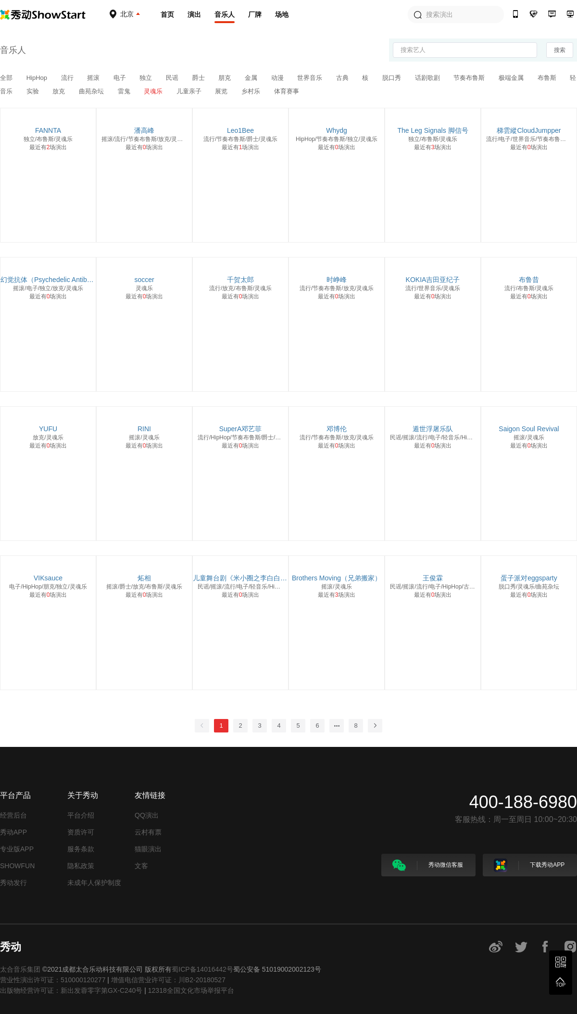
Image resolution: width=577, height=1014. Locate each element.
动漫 (278, 77)
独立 (146, 77)
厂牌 (255, 14)
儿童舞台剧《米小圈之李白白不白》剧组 (240, 578)
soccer (144, 279)
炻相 (144, 578)
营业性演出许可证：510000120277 (52, 980)
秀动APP (13, 832)
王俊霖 (433, 578)
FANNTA (48, 130)
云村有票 (148, 832)
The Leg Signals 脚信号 (432, 130)
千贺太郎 (240, 279)
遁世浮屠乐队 (433, 429)
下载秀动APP (529, 865)
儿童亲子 (189, 91)
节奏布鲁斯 (470, 77)
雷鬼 (125, 91)
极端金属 (512, 77)
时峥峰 (336, 279)
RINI (144, 429)
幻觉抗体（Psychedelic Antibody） (48, 279)
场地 (281, 14)
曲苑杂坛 (92, 91)
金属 (252, 77)
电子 (120, 77)
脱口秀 (392, 77)
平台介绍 (80, 815)
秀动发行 (13, 882)
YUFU (48, 429)
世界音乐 (310, 77)
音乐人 (224, 14)
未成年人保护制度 (94, 882)
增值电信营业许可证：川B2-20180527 (168, 980)
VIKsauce (48, 578)
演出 (194, 14)
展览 (222, 91)
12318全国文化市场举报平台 (191, 990)
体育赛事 (286, 91)
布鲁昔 (529, 279)
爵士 (199, 77)
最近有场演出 (48, 147)
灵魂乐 (154, 91)
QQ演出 (147, 815)
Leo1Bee (240, 130)
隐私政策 (80, 866)
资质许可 (80, 832)
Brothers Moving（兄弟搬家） (336, 578)
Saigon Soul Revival (529, 429)
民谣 (173, 77)
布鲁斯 (548, 77)
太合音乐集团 (20, 969)
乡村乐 (251, 91)
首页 (167, 14)
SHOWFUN (17, 866)
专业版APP (17, 849)
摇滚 (94, 77)
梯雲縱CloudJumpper (529, 130)
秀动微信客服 (427, 865)
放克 (59, 91)
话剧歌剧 (428, 77)
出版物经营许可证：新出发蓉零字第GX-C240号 (71, 990)
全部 (7, 77)
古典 (343, 77)
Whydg (336, 130)
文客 (141, 866)
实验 (33, 91)
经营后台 (13, 815)
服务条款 (80, 849)
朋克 (225, 77)
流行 (68, 77)
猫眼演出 (148, 849)
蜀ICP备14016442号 (202, 969)
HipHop (37, 77)
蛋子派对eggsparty (529, 578)
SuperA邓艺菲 (240, 429)
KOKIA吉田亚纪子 (433, 279)
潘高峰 (144, 130)
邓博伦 (336, 429)
